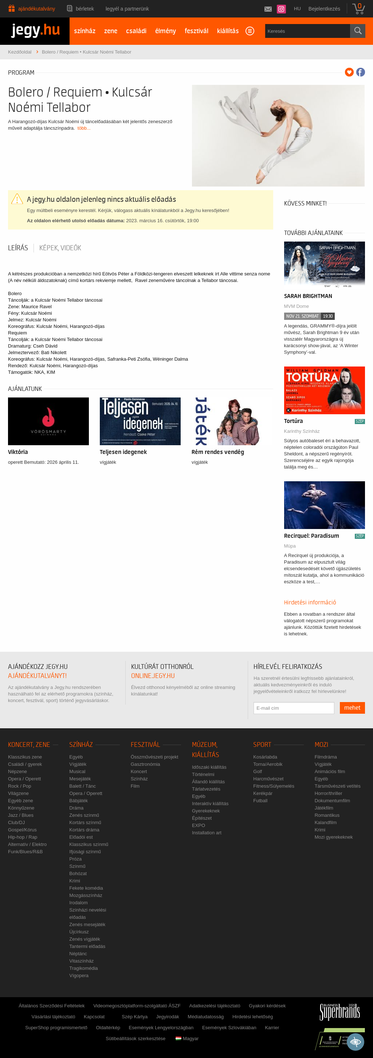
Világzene (18, 793)
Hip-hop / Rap (22, 837)
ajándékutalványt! (37, 676)
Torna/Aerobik (267, 764)
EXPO (198, 825)
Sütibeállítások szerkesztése (135, 1038)
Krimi (74, 880)
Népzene (17, 771)
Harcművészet (268, 778)
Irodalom (78, 902)
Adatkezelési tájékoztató (214, 1005)
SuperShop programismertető (56, 1027)
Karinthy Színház (302, 431)
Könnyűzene (21, 808)
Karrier (272, 1027)
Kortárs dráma (84, 829)
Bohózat (78, 873)
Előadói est (81, 837)
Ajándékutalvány (36, 9)
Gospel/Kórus (22, 829)
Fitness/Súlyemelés (273, 786)
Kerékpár (262, 793)
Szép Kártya (135, 1016)
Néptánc (78, 953)
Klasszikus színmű (88, 844)
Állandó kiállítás (208, 781)
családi (136, 31)
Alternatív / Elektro (27, 844)
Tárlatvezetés (206, 789)
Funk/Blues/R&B (25, 851)
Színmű (77, 866)
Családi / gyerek (25, 764)
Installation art (206, 832)
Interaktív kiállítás (210, 803)
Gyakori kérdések (267, 1005)
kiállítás (228, 31)
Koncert (139, 771)
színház (84, 31)
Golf (257, 771)
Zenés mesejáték (87, 924)
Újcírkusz (79, 931)
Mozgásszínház (85, 895)
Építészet (202, 818)
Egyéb (76, 757)
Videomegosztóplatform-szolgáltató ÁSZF (137, 1005)
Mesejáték (80, 778)
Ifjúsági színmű (85, 851)
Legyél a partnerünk (127, 9)
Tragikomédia (83, 968)
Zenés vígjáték (84, 939)
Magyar (187, 1038)
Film (135, 786)
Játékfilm (324, 808)
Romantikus (327, 815)
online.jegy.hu (153, 676)
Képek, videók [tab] (60, 248)
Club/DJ (16, 822)
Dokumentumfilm (332, 800)
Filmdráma (326, 757)
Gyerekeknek (206, 811)
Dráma (76, 808)
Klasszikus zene (25, 757)
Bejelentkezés (324, 9)
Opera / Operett (24, 778)
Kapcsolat (94, 1016)
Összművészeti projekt (154, 757)
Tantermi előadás (87, 946)
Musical (77, 771)
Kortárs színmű (85, 822)
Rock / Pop (19, 786)
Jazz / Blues (21, 815)
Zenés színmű (84, 815)
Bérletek (85, 9)
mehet (352, 708)
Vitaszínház (81, 961)
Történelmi (203, 774)
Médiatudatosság (206, 1016)
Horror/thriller (328, 793)
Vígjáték (77, 764)
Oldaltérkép (108, 1027)
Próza (75, 859)
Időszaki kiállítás (209, 767)
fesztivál (196, 31)
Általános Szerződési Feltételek (52, 1005)
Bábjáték (78, 800)
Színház (81, 745)
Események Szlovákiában (229, 1027)
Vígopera (79, 975)
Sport (262, 745)
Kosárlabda (265, 757)
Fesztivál (145, 745)
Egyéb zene (20, 800)
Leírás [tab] (18, 248)
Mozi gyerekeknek (334, 837)
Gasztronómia (145, 764)
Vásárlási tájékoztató (53, 1016)
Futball (260, 800)
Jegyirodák (167, 1016)
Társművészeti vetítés (338, 786)
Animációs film (330, 771)
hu (297, 8)
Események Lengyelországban (161, 1027)
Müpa (290, 546)
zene (110, 31)
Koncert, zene (29, 745)
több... (84, 128)
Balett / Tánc (82, 786)
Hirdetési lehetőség (252, 1016)
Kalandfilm (326, 822)
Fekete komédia (86, 888)
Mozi (321, 745)
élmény (165, 31)
